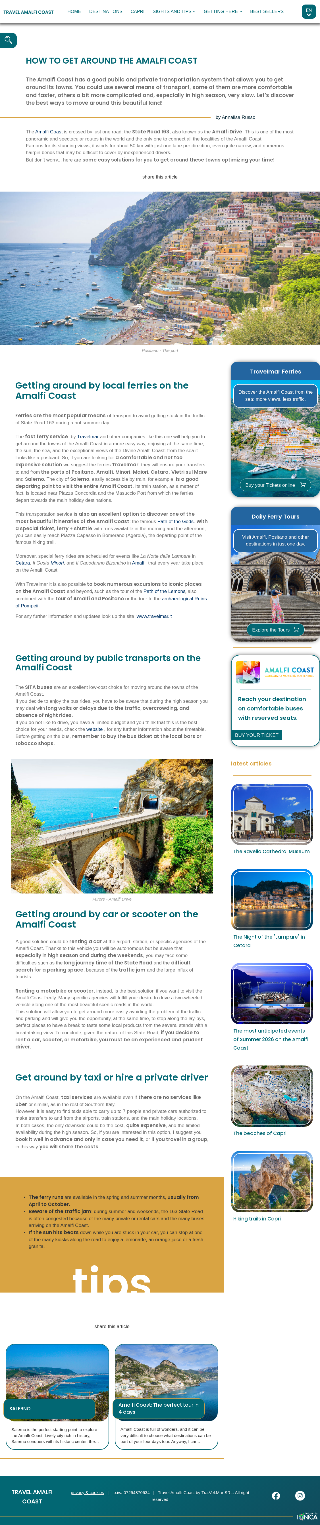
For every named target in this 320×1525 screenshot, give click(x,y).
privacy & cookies (87, 1492)
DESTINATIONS (105, 11)
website (94, 729)
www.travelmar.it (154, 616)
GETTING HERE (223, 11)
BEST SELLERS (267, 11)
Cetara (22, 563)
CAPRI (138, 11)
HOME (74, 11)
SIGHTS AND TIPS (174, 11)
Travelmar (88, 436)
